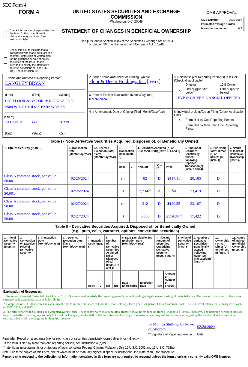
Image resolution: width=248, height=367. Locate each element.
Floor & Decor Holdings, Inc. (117, 81)
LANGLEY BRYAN (25, 83)
